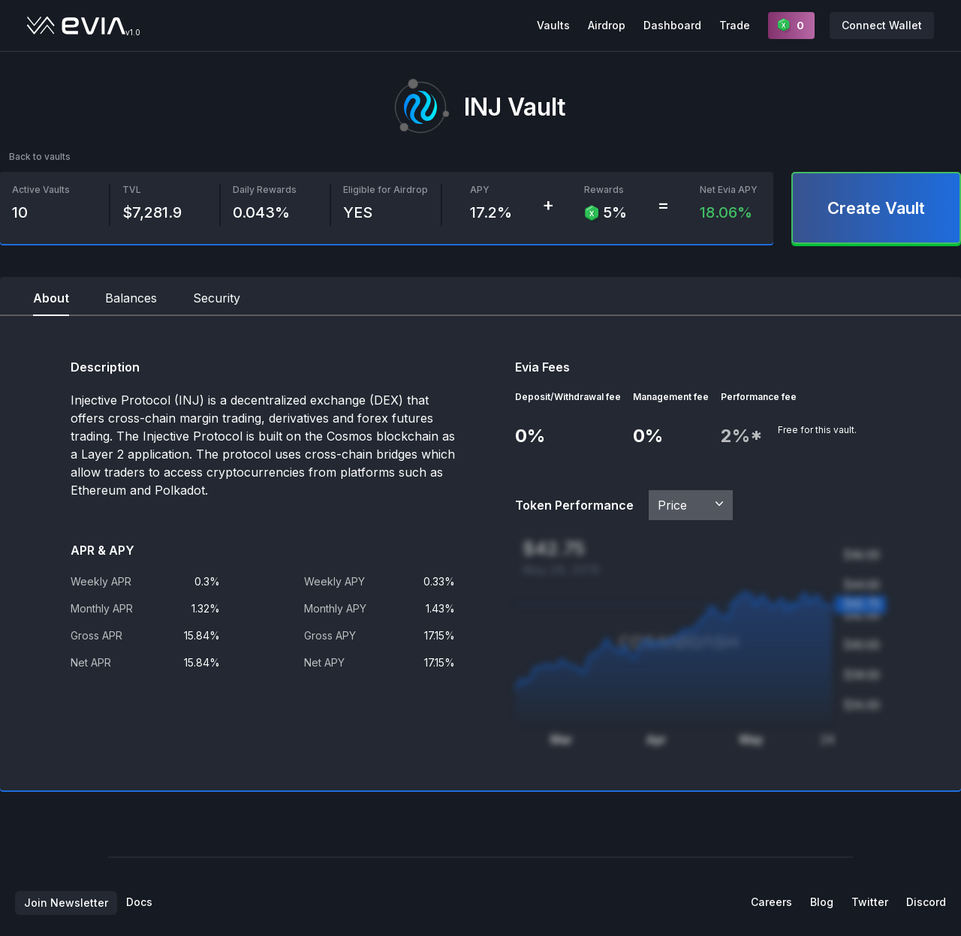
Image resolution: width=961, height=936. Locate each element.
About (51, 297)
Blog (821, 901)
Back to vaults (40, 156)
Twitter (869, 901)
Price (692, 504)
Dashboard (672, 25)
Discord (926, 901)
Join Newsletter (66, 902)
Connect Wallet (882, 25)
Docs (139, 901)
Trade (734, 25)
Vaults (553, 25)
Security (216, 297)
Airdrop (606, 25)
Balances (131, 297)
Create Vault (876, 208)
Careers (771, 901)
